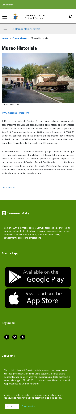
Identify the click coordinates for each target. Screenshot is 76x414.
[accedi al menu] (4, 16)
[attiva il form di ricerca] (70, 17)
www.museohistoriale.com (15, 112)
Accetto (11, 406)
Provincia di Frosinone (34, 18)
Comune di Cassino (35, 15)
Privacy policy (28, 406)
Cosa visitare (19, 38)
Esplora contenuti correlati (27, 29)
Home (5, 38)
